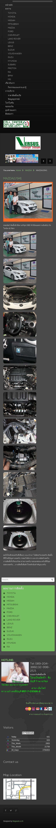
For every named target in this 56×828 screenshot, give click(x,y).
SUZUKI (11, 50)
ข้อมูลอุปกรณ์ (14, 99)
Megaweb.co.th (18, 821)
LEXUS (11, 42)
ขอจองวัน (9, 106)
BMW (10, 75)
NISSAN (11, 20)
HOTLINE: (7, 660)
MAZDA (11, 28)
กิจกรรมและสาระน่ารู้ (17, 87)
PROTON (12, 68)
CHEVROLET (14, 35)
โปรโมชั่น (9, 103)
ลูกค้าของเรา (10, 110)
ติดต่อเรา (9, 114)
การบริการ (9, 91)
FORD (10, 31)
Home (18, 170)
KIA (9, 72)
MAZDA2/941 (12, 178)
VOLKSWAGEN (15, 53)
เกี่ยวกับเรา (10, 83)
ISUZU (10, 57)
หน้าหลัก (9, 5)
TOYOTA (12, 13)
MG (9, 79)
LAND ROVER (14, 39)
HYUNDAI (12, 61)
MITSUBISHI (13, 24)
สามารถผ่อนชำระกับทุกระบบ (41, 714)
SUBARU (12, 64)
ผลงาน (8, 9)
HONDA (11, 17)
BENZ (10, 46)
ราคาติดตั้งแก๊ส (14, 95)
